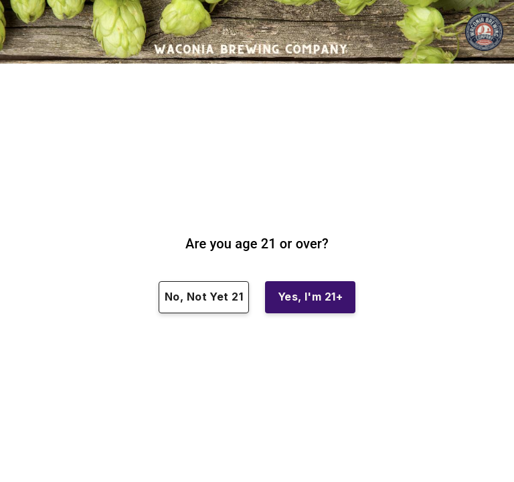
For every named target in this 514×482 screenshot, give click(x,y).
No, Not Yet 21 (203, 297)
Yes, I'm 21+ (310, 297)
